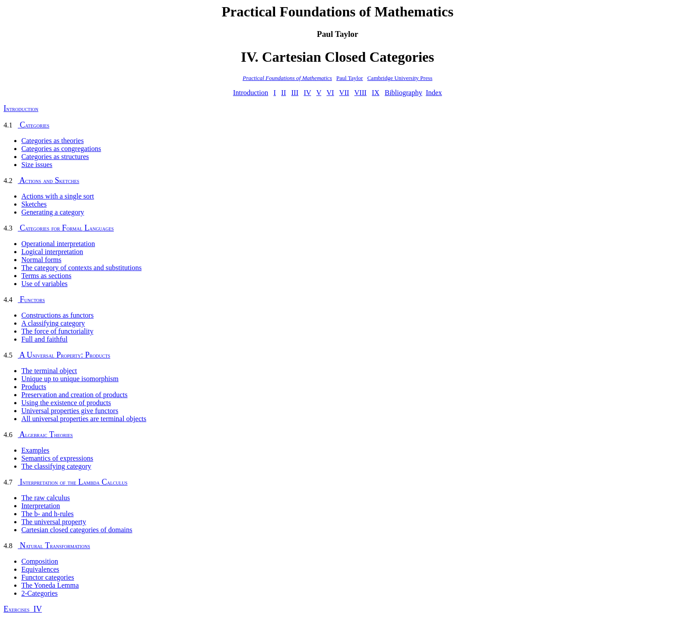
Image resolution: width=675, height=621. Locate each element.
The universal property (53, 521)
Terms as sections (46, 275)
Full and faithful (44, 339)
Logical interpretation (52, 251)
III (294, 92)
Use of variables (44, 283)
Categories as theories (52, 140)
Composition (39, 561)
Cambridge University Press (399, 78)
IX (375, 92)
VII (344, 92)
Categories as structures (55, 156)
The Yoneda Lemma (50, 585)
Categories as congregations (61, 148)
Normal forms (41, 259)
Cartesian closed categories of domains (76, 529)
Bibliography (403, 92)
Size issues (36, 164)
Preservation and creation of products (74, 394)
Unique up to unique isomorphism (70, 378)
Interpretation (40, 506)
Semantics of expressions (57, 458)
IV (307, 92)
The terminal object (49, 370)
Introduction (250, 92)
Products (33, 386)
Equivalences (40, 569)
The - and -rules (47, 514)
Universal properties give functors (69, 410)
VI (330, 92)
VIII (360, 92)
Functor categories (47, 577)
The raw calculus (45, 498)
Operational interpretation (58, 243)
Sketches (34, 204)
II (283, 92)
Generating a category (52, 212)
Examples (35, 450)
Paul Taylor (349, 78)
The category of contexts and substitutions (81, 267)
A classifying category (53, 323)
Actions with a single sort (57, 196)
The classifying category (56, 466)
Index (434, 92)
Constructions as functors (57, 315)
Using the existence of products (66, 402)
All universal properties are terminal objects (83, 418)
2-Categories (39, 593)
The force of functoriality (57, 331)
